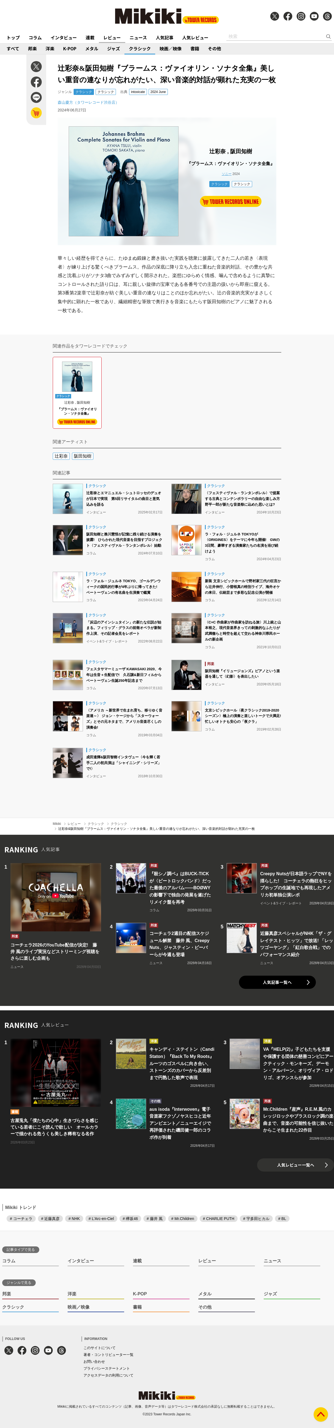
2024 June (158, 92)
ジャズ (113, 48)
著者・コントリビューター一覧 (108, 1354)
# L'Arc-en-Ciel (101, 1218)
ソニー (227, 174)
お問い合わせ (94, 1361)
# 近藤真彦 (50, 1218)
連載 (90, 37)
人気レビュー (195, 37)
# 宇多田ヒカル (256, 1218)
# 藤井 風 (155, 1218)
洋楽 (50, 48)
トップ (13, 37)
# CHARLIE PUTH (218, 1218)
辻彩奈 (61, 456)
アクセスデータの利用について (108, 1375)
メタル (91, 48)
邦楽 (32, 48)
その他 (214, 48)
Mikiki (57, 824)
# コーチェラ (21, 1218)
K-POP (69, 48)
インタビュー (64, 37)
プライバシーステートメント (107, 1368)
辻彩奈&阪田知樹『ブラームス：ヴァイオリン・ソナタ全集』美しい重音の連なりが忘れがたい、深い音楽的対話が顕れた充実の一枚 (156, 829)
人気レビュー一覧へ (295, 1165)
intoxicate (138, 92)
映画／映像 (171, 48)
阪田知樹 (82, 456)
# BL (282, 1218)
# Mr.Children (182, 1218)
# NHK (74, 1218)
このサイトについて (100, 1348)
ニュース (138, 37)
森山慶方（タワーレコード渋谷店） (88, 102)
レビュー (112, 37)
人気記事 (164, 37)
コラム (35, 37)
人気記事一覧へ (277, 982)
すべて (13, 48)
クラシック (140, 48)
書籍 (194, 48)
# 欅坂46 (130, 1218)
